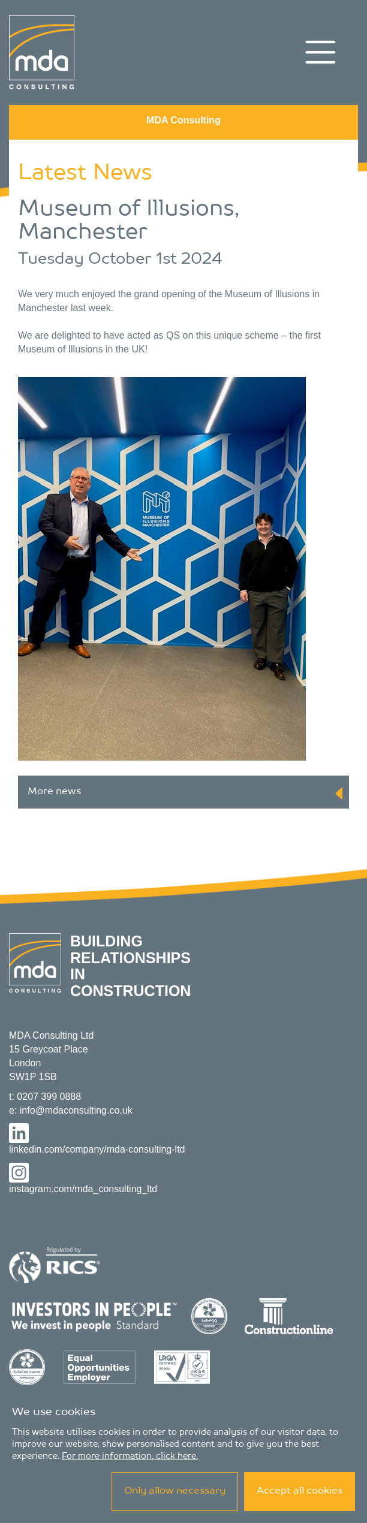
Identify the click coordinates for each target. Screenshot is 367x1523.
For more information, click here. (130, 1456)
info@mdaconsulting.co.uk (76, 1110)
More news (185, 793)
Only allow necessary (174, 1491)
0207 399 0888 (49, 1096)
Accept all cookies (299, 1491)
